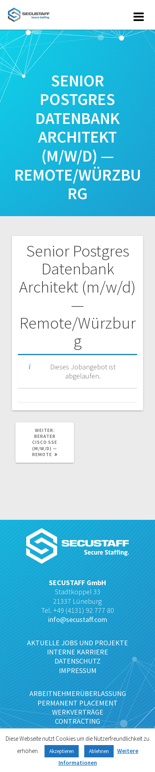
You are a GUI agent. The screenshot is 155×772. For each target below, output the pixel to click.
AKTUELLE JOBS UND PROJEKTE (77, 642)
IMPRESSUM (78, 670)
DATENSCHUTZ (77, 661)
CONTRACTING (77, 721)
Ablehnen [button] (99, 751)
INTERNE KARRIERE (77, 651)
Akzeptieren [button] (61, 751)
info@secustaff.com (77, 619)
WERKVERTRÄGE (77, 712)
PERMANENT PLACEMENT (77, 702)
